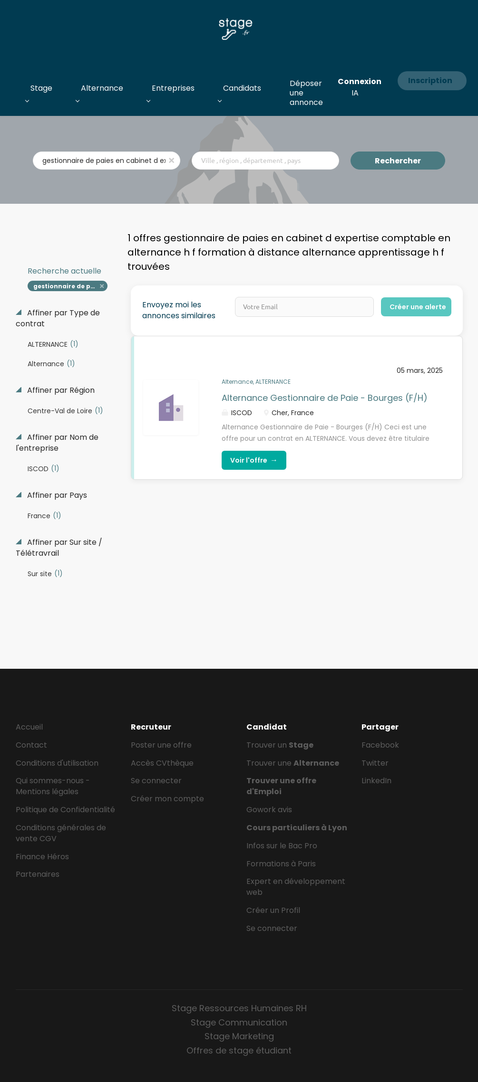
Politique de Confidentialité (65, 809)
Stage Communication (239, 1022)
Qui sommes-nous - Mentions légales (53, 786)
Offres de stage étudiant (239, 1050)
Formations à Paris (281, 863)
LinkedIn (376, 780)
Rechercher (398, 160)
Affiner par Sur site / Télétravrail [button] (59, 548)
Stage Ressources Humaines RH (239, 1008)
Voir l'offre (254, 460)
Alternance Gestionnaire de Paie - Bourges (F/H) (325, 398)
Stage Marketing (239, 1036)
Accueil (29, 726)
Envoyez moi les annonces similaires (178, 310)
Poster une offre (161, 745)
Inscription (430, 80)
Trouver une (292, 763)
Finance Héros (42, 856)
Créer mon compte (167, 798)
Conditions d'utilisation (57, 763)
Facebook (380, 745)
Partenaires (37, 874)
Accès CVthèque (162, 763)
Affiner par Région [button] (60, 390)
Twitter (375, 763)
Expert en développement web (295, 887)
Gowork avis (269, 809)
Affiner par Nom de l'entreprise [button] (57, 443)
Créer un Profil (273, 910)
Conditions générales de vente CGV (61, 833)
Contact (31, 745)
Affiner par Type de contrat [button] (58, 318)
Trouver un (279, 745)
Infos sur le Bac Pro (281, 845)
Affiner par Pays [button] (56, 495)
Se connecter (156, 780)
